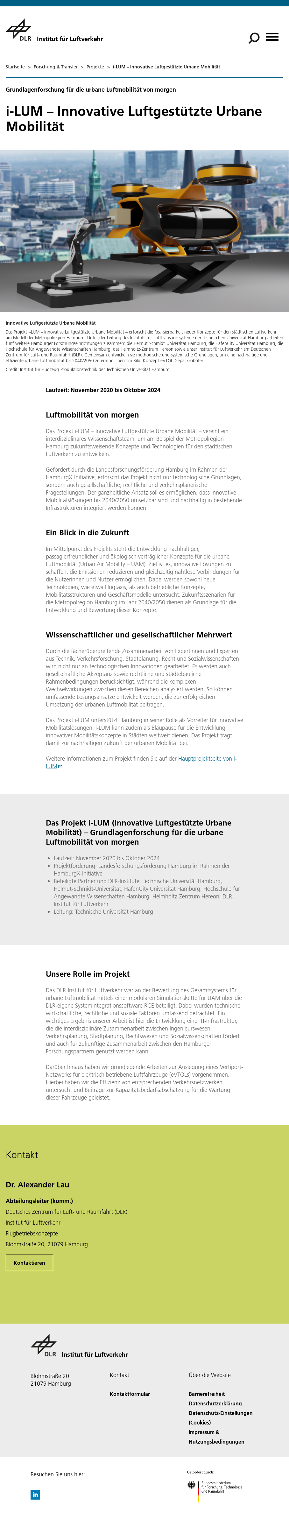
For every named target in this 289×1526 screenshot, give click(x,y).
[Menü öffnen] (272, 34)
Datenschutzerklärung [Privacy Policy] (215, 1403)
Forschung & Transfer (56, 67)
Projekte (95, 67)
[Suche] (254, 38)
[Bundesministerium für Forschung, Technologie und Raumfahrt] (218, 1508)
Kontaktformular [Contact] (130, 1393)
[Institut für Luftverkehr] (54, 29)
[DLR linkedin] (35, 1497)
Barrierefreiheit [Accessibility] (207, 1393)
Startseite (15, 67)
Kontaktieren (29, 1262)
